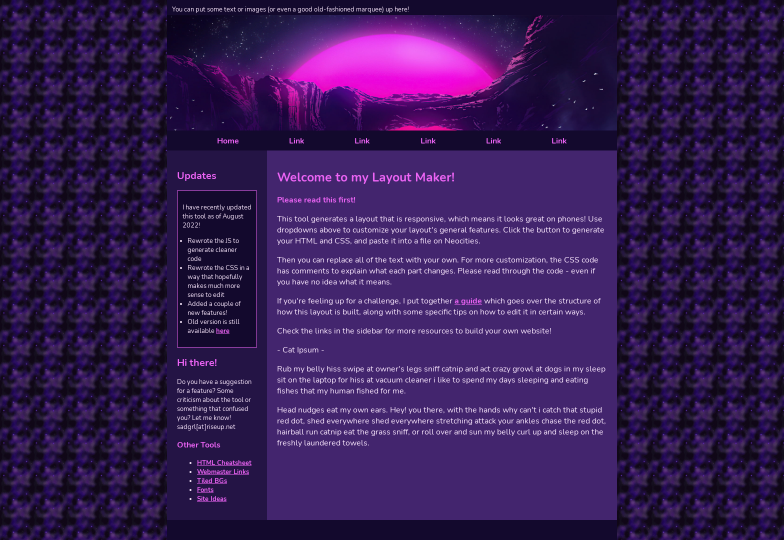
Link (296, 141)
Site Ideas (211, 499)
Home (228, 141)
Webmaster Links (223, 472)
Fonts (205, 490)
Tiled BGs (212, 481)
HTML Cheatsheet (224, 463)
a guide (468, 301)
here (223, 331)
